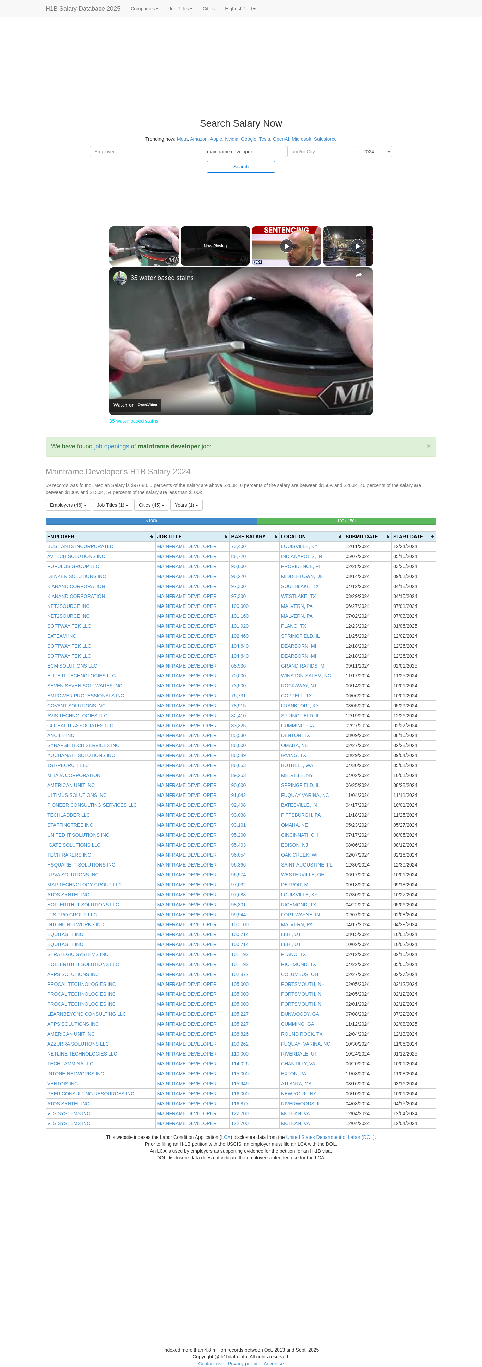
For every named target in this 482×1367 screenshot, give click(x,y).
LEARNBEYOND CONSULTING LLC (86, 1014)
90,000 (238, 566)
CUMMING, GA (297, 725)
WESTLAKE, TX (298, 596)
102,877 (240, 974)
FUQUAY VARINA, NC (305, 795)
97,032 (238, 884)
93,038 (238, 815)
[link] (120, 278)
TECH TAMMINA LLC (70, 1064)
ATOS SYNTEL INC (68, 894)
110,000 (240, 1054)
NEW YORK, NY (298, 1093)
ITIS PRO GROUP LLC (72, 914)
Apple (216, 139)
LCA (225, 1137)
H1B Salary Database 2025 (83, 8)
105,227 (240, 1014)
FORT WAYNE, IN (300, 914)
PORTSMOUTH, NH (303, 984)
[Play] (286, 246)
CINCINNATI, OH (299, 835)
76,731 (238, 695)
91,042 (238, 795)
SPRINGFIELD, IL (300, 636)
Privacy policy (242, 1363)
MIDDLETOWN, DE (302, 576)
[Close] (429, 445)
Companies (144, 8)
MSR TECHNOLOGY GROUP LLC (84, 884)
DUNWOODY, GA (300, 1014)
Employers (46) (68, 505)
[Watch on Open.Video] (135, 405)
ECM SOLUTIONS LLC (72, 666)
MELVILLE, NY (297, 775)
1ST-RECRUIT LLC (68, 765)
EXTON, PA (293, 1073)
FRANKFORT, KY (300, 705)
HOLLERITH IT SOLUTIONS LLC (83, 904)
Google (248, 139)
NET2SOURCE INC (68, 606)
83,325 (238, 725)
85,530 (238, 735)
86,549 (238, 755)
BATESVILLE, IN (299, 805)
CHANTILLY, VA (298, 1064)
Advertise (274, 1363)
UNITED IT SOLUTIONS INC (78, 835)
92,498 (238, 805)
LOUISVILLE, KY (299, 546)
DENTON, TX (295, 735)
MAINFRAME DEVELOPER (186, 546)
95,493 (238, 845)
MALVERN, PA (297, 606)
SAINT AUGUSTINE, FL (307, 865)
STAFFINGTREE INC (70, 825)
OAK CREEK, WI (299, 855)
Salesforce (325, 139)
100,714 (240, 934)
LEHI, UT (291, 934)
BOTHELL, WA (297, 765)
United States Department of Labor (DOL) (330, 1137)
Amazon (198, 139)
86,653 (238, 765)
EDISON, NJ (294, 845)
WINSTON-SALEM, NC (306, 676)
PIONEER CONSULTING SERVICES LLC (92, 805)
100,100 (240, 924)
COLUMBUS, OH (299, 974)
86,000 (238, 745)
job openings (111, 446)
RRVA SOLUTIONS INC (73, 874)
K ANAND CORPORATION (76, 586)
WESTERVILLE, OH (303, 874)
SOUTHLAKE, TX (300, 586)
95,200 (238, 835)
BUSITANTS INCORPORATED (80, 546)
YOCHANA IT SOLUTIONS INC (81, 755)
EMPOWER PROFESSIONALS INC (85, 695)
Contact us (209, 1363)
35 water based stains (162, 277)
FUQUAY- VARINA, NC (305, 1044)
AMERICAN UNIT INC (71, 785)
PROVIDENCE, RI (300, 566)
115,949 (240, 1083)
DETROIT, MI (295, 884)
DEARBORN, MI (298, 646)
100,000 (240, 606)
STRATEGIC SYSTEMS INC (77, 954)
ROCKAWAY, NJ (298, 685)
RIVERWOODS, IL (301, 1103)
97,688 (238, 894)
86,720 (238, 556)
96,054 (238, 855)
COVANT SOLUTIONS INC (76, 705)
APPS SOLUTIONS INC (73, 974)
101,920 (240, 626)
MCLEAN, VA (295, 1113)
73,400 (238, 546)
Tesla (264, 139)
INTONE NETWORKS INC (75, 924)
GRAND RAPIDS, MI (303, 666)
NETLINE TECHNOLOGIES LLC (82, 1054)
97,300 (238, 586)
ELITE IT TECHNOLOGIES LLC (81, 676)
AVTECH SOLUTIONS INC (76, 556)
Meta (182, 139)
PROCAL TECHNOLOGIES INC (81, 984)
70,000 (238, 676)
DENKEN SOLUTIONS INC (76, 576)
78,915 (238, 705)
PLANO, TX (293, 626)
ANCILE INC (60, 735)
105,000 (240, 984)
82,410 (238, 715)
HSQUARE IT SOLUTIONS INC (81, 865)
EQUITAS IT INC (65, 934)
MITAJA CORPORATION (73, 775)
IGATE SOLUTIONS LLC (73, 845)
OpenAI (281, 139)
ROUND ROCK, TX (302, 1034)
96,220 (238, 576)
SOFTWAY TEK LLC (69, 626)
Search (241, 166)
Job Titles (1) (113, 505)
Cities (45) (152, 505)
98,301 (238, 904)
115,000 (240, 1073)
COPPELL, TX (296, 695)
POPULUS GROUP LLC (73, 566)
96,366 (238, 865)
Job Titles (180, 8)
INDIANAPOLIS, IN (301, 556)
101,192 (240, 954)
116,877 (240, 1103)
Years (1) (186, 505)
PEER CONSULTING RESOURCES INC (90, 1093)
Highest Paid (240, 8)
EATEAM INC (61, 636)
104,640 (240, 646)
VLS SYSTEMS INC (68, 1113)
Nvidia (231, 139)
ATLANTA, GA (296, 1083)
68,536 (238, 666)
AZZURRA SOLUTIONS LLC (78, 1044)
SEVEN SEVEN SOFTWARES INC (84, 685)
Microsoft (301, 139)
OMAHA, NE (294, 745)
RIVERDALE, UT (299, 1054)
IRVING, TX (293, 755)
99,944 (238, 914)
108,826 (240, 1034)
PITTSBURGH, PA (301, 815)
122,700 (240, 1113)
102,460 (240, 636)
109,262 (240, 1044)
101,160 (240, 616)
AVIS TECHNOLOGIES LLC (77, 715)
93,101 (238, 825)
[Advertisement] (442, 123)
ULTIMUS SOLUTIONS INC (77, 795)
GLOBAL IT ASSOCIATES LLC (80, 725)
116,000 (240, 1093)
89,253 (238, 775)
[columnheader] (101, 537)
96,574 (238, 874)
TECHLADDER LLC (68, 815)
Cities (209, 8)
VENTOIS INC (62, 1083)
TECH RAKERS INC (69, 855)
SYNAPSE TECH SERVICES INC (83, 745)
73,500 (238, 685)
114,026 (240, 1064)
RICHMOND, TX (298, 904)
